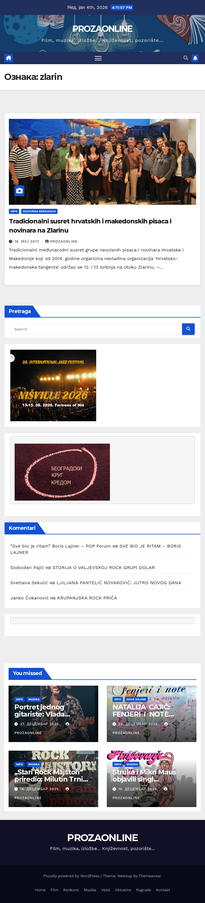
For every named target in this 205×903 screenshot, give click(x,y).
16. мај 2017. (28, 241)
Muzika (34, 699)
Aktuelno (123, 890)
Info (14, 211)
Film (54, 890)
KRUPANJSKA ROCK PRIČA (87, 598)
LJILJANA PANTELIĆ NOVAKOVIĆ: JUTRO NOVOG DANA (118, 582)
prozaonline (61, 241)
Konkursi (71, 890)
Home (40, 890)
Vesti (105, 890)
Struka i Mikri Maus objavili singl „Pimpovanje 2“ (144, 779)
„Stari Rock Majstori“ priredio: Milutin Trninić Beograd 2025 (53, 779)
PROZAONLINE (102, 28)
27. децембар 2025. (41, 724)
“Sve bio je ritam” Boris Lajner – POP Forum (60, 546)
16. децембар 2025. (41, 789)
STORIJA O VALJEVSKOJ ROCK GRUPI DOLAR (103, 567)
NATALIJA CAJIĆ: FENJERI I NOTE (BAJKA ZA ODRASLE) (150, 714)
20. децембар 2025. (139, 724)
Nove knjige (136, 699)
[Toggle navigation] (98, 58)
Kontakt (163, 890)
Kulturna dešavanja (39, 211)
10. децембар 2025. (139, 789)
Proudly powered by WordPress (72, 876)
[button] (186, 58)
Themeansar (150, 876)
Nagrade (143, 890)
